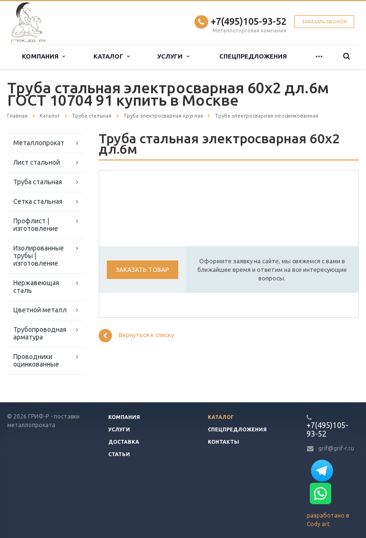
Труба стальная (37, 182)
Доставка (123, 442)
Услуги (173, 56)
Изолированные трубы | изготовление (38, 255)
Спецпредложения (253, 56)
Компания (43, 56)
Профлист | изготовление (35, 224)
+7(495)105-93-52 (248, 21)
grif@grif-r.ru (336, 448)
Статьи (119, 454)
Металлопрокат (38, 143)
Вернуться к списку (136, 335)
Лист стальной (36, 162)
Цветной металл (40, 310)
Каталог (111, 56)
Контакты (223, 442)
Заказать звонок (324, 21)
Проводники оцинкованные (36, 360)
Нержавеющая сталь (36, 286)
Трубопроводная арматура (39, 333)
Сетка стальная (37, 201)
